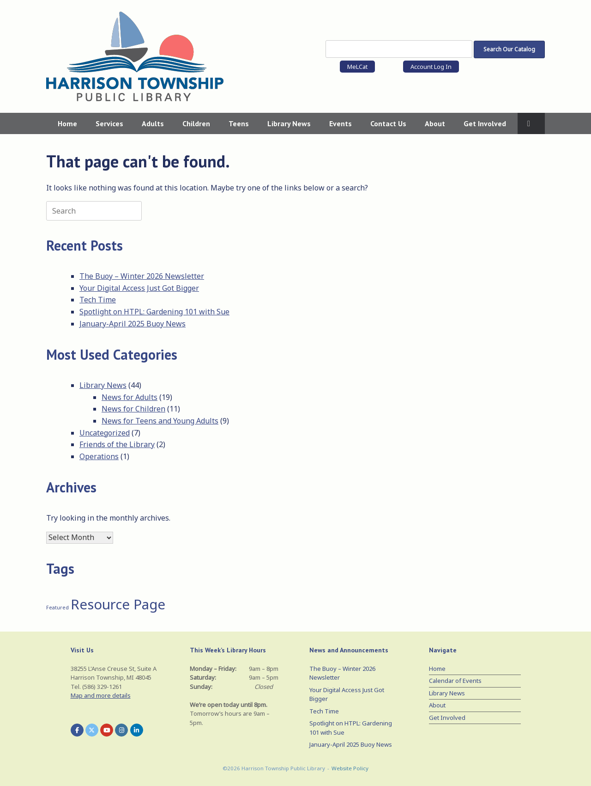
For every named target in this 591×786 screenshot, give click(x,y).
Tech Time (97, 300)
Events (340, 123)
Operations (99, 456)
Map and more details (101, 695)
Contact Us (388, 123)
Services (109, 123)
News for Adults (129, 397)
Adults (153, 123)
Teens (239, 123)
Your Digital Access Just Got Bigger (139, 288)
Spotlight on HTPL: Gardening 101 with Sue (154, 312)
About (435, 123)
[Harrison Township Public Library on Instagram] (121, 730)
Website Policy (350, 768)
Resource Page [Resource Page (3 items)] (118, 604)
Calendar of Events (455, 680)
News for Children (133, 409)
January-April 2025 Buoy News (132, 324)
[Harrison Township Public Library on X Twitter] (91, 730)
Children (196, 123)
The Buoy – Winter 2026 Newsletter (141, 276)
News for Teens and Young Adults (160, 421)
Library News (289, 123)
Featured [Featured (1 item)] (57, 607)
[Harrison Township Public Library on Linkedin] (136, 730)
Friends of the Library (117, 444)
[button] (531, 123)
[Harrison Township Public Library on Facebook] (77, 730)
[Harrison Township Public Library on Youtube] (106, 730)
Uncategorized (104, 433)
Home (67, 123)
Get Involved (485, 123)
